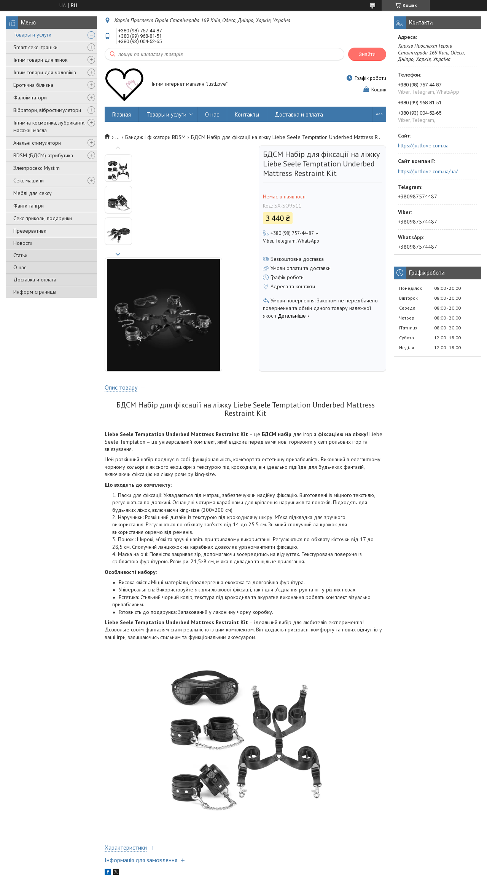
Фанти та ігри (28, 205)
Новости (22, 243)
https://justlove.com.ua (423, 145)
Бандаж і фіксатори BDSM (155, 137)
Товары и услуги (32, 34)
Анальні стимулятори (37, 142)
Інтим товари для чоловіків (44, 72)
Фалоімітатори (30, 97)
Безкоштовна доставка (297, 259)
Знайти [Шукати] (367, 54)
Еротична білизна (33, 84)
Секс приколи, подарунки (42, 218)
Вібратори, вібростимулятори (47, 110)
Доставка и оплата (34, 279)
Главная (121, 114)
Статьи (20, 255)
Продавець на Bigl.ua (243, 868)
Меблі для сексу (32, 193)
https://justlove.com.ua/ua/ (428, 171)
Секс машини (28, 180)
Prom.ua (279, 861)
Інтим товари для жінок (40, 59)
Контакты (247, 114)
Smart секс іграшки (35, 47)
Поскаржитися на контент (261, 874)
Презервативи (29, 230)
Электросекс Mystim (36, 168)
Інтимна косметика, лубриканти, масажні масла (49, 126)
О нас (19, 267)
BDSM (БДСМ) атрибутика (43, 155)
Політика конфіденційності (321, 874)
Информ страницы (34, 291)
